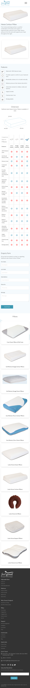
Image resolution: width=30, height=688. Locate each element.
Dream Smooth (4, 592)
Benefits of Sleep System (6, 604)
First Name (3, 261)
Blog (2, 639)
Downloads (3, 627)
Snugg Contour (4, 614)
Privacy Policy (3, 644)
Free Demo (3, 637)
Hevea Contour (4, 616)
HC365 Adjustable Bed (5, 585)
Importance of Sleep (5, 602)
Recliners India (3, 686)
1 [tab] (14, 61)
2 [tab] (16, 61)
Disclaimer (3, 648)
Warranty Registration (5, 623)
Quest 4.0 (3, 583)
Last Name (3, 269)
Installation (3, 625)
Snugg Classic (3, 612)
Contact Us (3, 634)
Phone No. (3, 284)
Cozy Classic (3, 610)
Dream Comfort (4, 590)
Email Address (4, 277)
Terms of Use (3, 646)
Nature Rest (3, 596)
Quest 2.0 (3, 581)
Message (3, 292)
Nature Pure (3, 594)
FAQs (2, 629)
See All (2, 618)
